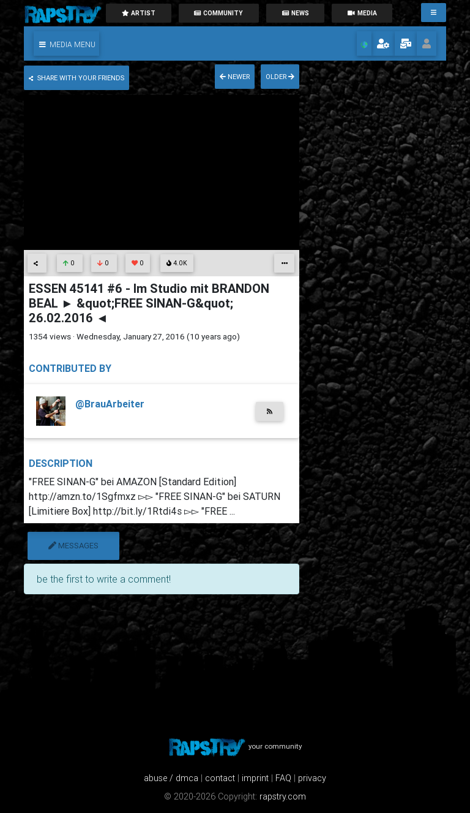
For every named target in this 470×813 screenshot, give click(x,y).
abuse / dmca (171, 778)
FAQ (283, 778)
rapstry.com (282, 796)
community (218, 13)
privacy (312, 778)
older (280, 76)
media (362, 13)
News (295, 13)
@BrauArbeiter (109, 404)
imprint (255, 778)
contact (220, 778)
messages (73, 545)
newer (235, 76)
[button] (66, 43)
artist (138, 13)
